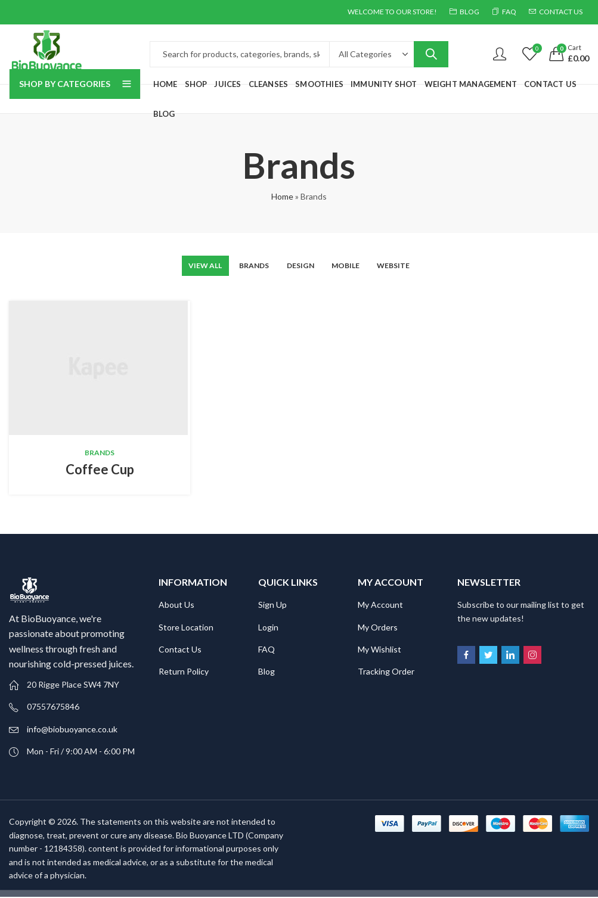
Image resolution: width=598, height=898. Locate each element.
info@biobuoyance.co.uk (72, 730)
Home (282, 196)
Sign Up (272, 606)
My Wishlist (379, 650)
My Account (380, 606)
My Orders (378, 628)
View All (191, 266)
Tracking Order (386, 672)
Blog (266, 672)
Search (431, 54)
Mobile (353, 266)
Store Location (186, 628)
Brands (247, 266)
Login (268, 628)
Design (301, 266)
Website (408, 266)
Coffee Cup (100, 470)
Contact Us (180, 650)
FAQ (266, 650)
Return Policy (184, 672)
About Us (176, 606)
